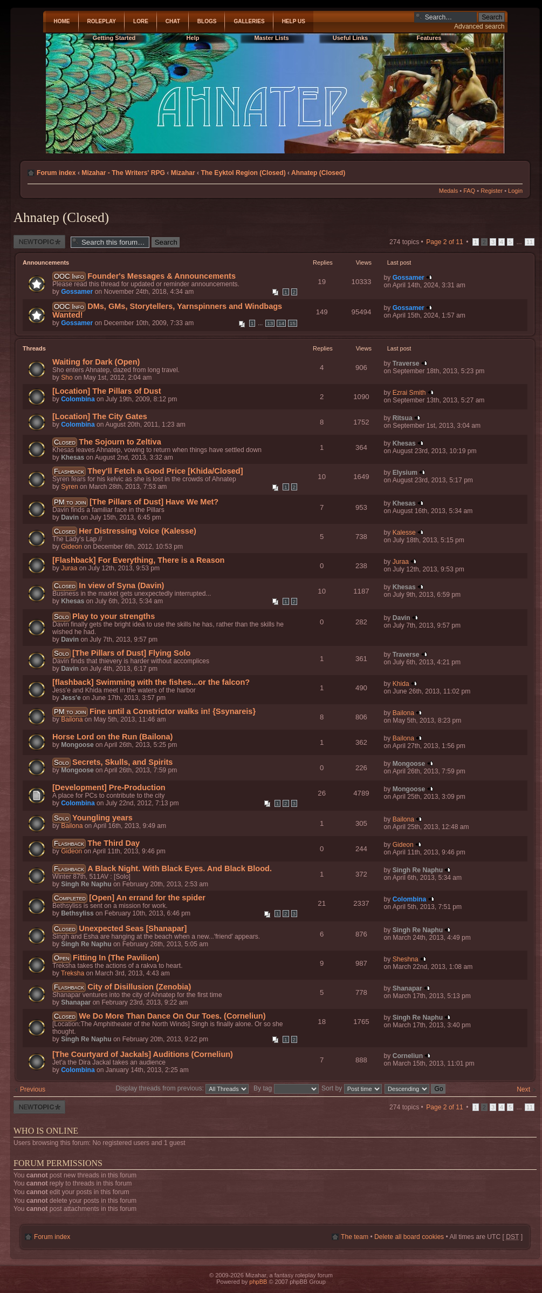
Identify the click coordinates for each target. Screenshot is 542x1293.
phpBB (258, 1281)
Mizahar (183, 173)
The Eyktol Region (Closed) (243, 173)
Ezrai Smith (409, 392)
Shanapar (76, 1002)
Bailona (72, 719)
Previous (32, 1089)
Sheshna (405, 959)
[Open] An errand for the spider (147, 897)
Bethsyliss (77, 913)
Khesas (72, 457)
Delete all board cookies (409, 1237)
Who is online (45, 1130)
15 (293, 323)
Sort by (351, 1088)
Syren (69, 486)
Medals (448, 190)
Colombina (77, 399)
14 (281, 323)
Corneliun (408, 1056)
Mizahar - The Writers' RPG (123, 173)
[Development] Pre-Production (109, 787)
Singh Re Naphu (86, 884)
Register (492, 190)
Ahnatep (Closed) (318, 173)
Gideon (71, 546)
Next (523, 1089)
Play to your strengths (113, 616)
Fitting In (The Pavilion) (116, 957)
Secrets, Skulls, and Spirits (122, 762)
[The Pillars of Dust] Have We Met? (154, 501)
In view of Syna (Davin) (121, 585)
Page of (444, 242)
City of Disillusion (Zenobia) (139, 986)
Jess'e (71, 698)
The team (354, 1237)
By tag (286, 1088)
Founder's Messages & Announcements (161, 276)
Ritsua (403, 418)
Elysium (405, 472)
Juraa (69, 568)
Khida (401, 684)
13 (270, 323)
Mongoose (77, 745)
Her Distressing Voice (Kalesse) (137, 531)
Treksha (72, 973)
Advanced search (479, 26)
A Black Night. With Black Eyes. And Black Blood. (179, 868)
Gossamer (77, 291)
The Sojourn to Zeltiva (120, 441)
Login (515, 190)
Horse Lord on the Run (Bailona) (112, 736)
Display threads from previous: (182, 1088)
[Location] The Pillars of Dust (106, 391)
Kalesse (404, 532)
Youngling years (102, 817)
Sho (67, 377)
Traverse (406, 363)
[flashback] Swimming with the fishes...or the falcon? (151, 682)
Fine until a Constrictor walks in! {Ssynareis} (173, 711)
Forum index (56, 173)
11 (529, 242)
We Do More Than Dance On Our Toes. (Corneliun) (172, 1016)
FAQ (469, 190)
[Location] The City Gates (99, 416)
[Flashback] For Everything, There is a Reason (138, 560)
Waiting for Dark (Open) (96, 362)
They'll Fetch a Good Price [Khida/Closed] (165, 471)
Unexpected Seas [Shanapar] (133, 928)
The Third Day (113, 843)
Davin (70, 517)
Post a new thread (39, 241)
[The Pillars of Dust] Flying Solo (131, 653)
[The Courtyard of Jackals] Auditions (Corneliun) (142, 1054)
